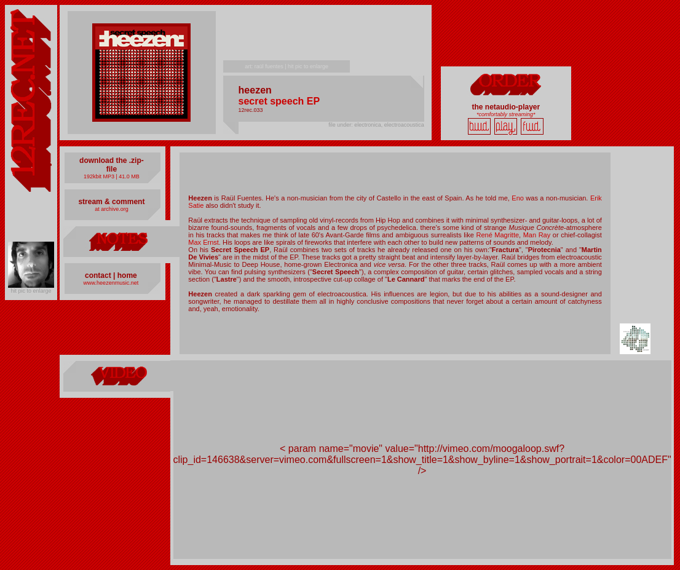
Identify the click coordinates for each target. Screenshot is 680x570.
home (127, 275)
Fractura (505, 249)
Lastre (226, 279)
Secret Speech (335, 271)
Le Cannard (406, 279)
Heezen (200, 198)
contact (98, 275)
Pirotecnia (544, 249)
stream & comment (111, 201)
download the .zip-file (111, 164)
